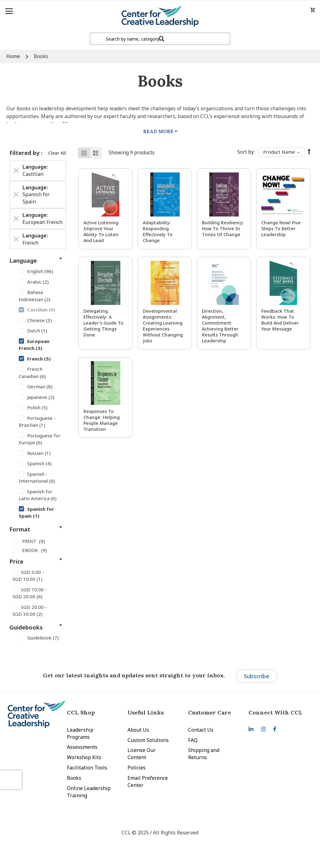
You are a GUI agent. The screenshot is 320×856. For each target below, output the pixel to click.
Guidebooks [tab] (26, 627)
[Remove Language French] (16, 239)
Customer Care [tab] (209, 712)
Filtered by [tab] (25, 153)
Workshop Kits (84, 757)
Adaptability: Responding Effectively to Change (157, 231)
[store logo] (160, 16)
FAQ (193, 740)
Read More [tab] (158, 131)
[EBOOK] (37, 550)
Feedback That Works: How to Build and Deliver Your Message (280, 320)
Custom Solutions (148, 740)
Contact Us (200, 729)
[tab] (278, 712)
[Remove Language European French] (16, 219)
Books (74, 777)
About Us (138, 729)
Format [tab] (19, 529)
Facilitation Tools (87, 767)
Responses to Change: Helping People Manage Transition (101, 420)
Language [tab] (23, 260)
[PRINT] (37, 541)
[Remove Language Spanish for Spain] (16, 195)
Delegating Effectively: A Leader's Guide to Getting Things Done (103, 323)
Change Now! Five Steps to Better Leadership (281, 228)
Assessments (82, 747)
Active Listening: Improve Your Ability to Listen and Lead (101, 231)
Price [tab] (16, 561)
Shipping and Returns (203, 754)
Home (13, 56)
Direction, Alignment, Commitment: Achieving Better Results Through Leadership (220, 326)
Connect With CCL (275, 712)
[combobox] (160, 38)
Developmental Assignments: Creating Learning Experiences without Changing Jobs (163, 326)
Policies (137, 767)
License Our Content (142, 754)
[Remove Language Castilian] (16, 170)
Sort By (245, 151)
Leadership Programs (80, 733)
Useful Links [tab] (146, 712)
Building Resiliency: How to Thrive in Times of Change (223, 228)
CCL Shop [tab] (81, 712)
